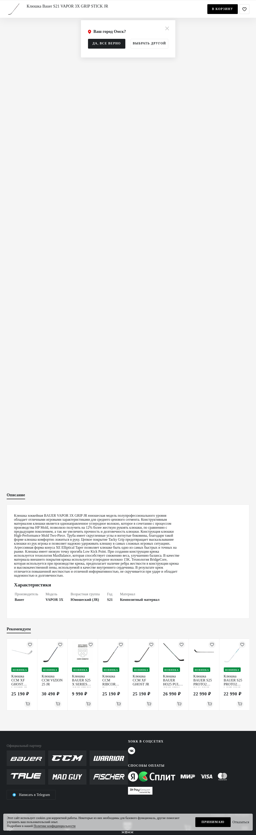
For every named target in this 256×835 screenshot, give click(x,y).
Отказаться (240, 822)
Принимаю (213, 822)
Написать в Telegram (31, 795)
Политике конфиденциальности (55, 826)
